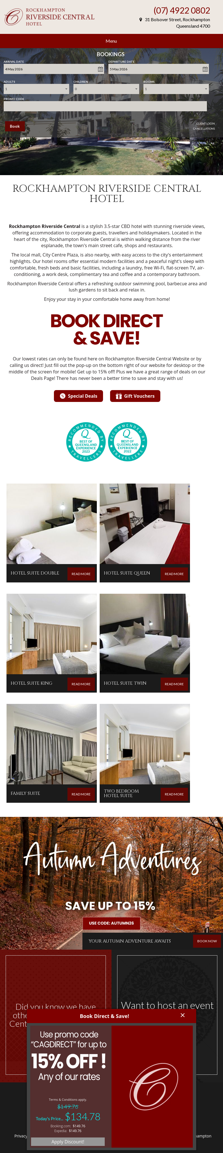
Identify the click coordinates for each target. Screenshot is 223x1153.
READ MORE (81, 574)
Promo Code (14, 97)
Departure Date (121, 60)
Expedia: (60, 1130)
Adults (9, 80)
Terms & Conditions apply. (68, 1099)
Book (15, 126)
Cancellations (204, 128)
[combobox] (36, 89)
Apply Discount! (67, 1142)
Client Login (205, 123)
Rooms (149, 80)
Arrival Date (14, 60)
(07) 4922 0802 (182, 10)
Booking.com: (61, 1126)
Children (80, 80)
